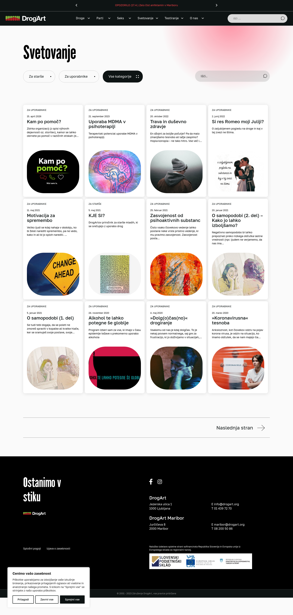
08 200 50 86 (223, 551)
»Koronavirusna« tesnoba (230, 320)
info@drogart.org (226, 526)
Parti (99, 18)
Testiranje (172, 18)
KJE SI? (97, 215)
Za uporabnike (76, 76)
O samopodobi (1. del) (50, 317)
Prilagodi (23, 599)
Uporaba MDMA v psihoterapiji (107, 124)
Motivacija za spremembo (41, 218)
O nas (194, 18)
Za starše (36, 76)
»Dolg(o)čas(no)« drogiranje (169, 320)
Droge (80, 18)
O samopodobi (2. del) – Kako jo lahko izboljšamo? (237, 220)
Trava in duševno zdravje (168, 124)
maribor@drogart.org (229, 547)
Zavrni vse (46, 599)
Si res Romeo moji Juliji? (238, 121)
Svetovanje (145, 18)
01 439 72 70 (223, 531)
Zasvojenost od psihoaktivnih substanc (175, 218)
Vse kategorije (120, 76)
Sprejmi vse (72, 599)
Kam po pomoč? (44, 121)
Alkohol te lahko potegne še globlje (109, 320)
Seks (120, 18)
